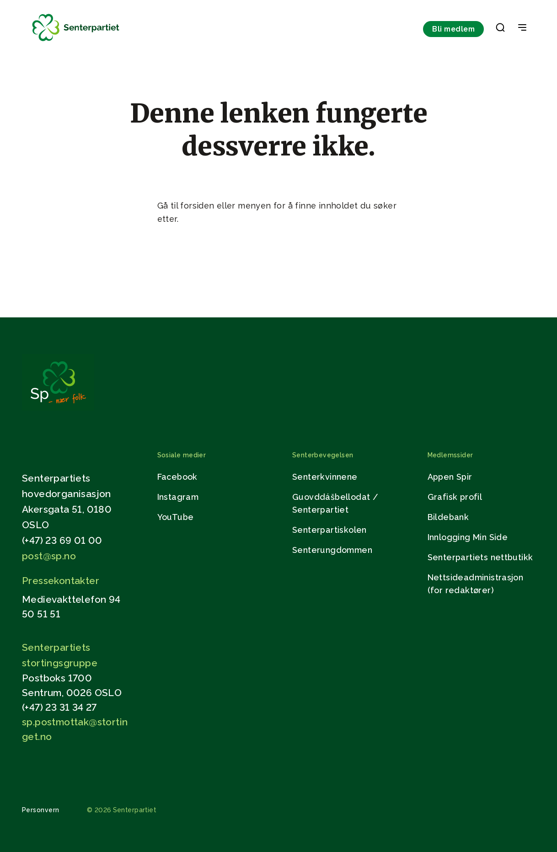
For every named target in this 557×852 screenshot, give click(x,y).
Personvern (40, 810)
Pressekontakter (60, 580)
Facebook (177, 477)
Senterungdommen (332, 550)
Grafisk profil (455, 497)
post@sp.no (49, 556)
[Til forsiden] (76, 41)
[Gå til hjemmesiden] (58, 408)
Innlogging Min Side (468, 537)
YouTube (175, 517)
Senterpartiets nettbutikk (480, 557)
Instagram (178, 497)
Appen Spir (450, 477)
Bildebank (448, 517)
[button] (500, 29)
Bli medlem (453, 29)
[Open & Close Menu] (522, 28)
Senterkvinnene (325, 477)
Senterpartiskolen (329, 530)
